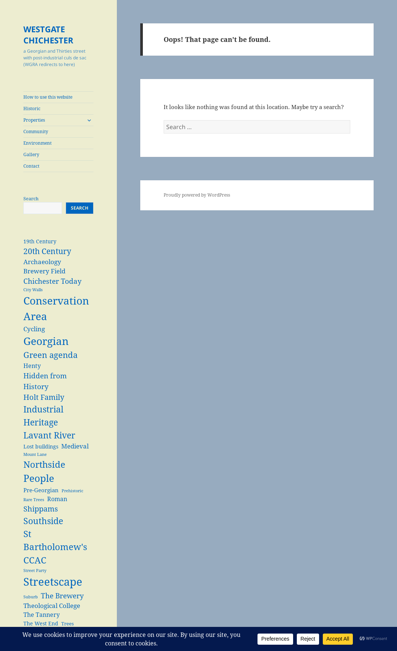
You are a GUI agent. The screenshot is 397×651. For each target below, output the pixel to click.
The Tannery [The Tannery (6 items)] (41, 614)
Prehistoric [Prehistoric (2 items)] (72, 490)
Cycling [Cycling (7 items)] (34, 329)
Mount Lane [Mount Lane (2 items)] (35, 454)
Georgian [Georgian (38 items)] (46, 341)
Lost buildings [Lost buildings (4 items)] (40, 446)
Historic (31, 108)
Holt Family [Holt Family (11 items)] (43, 397)
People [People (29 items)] (38, 478)
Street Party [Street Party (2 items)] (34, 570)
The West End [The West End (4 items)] (40, 623)
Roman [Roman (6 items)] (57, 498)
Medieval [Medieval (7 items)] (75, 446)
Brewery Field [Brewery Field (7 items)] (44, 271)
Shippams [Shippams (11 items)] (40, 509)
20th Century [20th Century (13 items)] (47, 251)
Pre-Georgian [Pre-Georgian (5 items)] (41, 490)
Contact (31, 166)
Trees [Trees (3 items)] (67, 624)
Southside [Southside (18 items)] (43, 521)
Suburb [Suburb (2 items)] (30, 596)
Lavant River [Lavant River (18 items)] (49, 435)
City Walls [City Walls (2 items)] (33, 289)
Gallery (31, 154)
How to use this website (47, 97)
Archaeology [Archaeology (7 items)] (42, 261)
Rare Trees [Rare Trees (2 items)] (33, 499)
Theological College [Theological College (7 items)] (51, 605)
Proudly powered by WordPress (197, 195)
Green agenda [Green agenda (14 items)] (50, 354)
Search (31, 198)
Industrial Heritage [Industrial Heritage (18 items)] (43, 415)
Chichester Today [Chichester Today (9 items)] (52, 281)
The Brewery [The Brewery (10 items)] (62, 596)
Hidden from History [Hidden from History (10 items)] (45, 381)
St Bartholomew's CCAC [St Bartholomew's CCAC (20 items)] (55, 547)
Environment (37, 143)
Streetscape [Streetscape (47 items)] (52, 581)
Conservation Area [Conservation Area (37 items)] (56, 308)
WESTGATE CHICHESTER (48, 34)
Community (35, 131)
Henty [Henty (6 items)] (32, 365)
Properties (34, 120)
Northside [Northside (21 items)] (44, 464)
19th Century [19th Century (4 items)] (39, 241)
